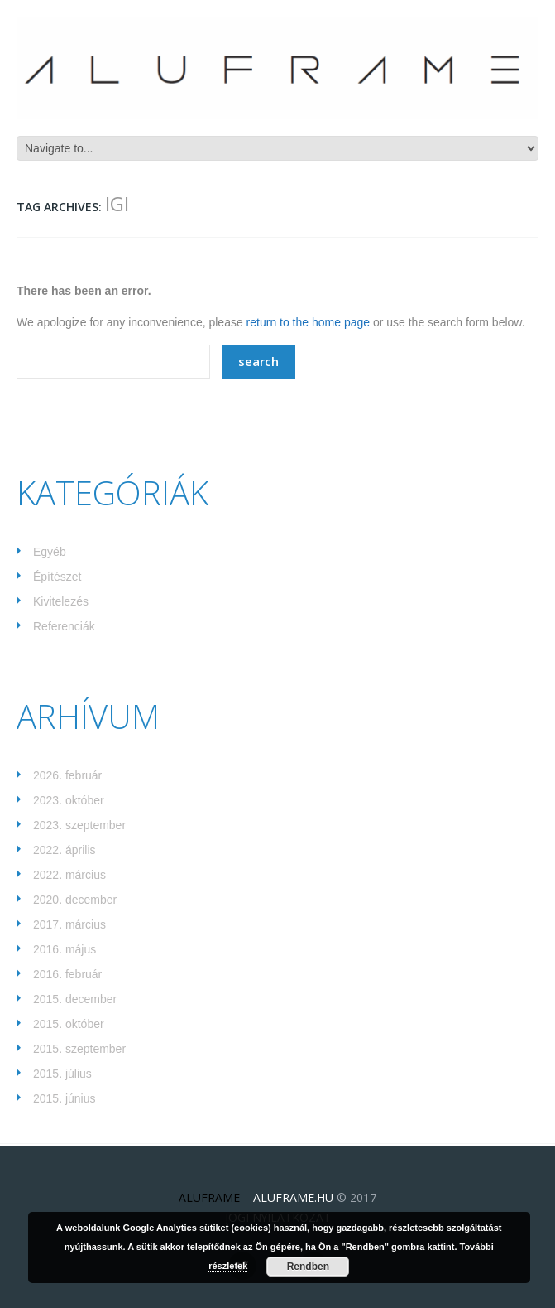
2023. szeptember (79, 825)
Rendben (308, 1266)
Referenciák (64, 626)
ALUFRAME (209, 1197)
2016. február (67, 974)
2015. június (64, 1098)
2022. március (69, 874)
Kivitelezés (61, 601)
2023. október (68, 800)
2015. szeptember (79, 1048)
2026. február (67, 775)
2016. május (64, 949)
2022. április (64, 850)
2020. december (75, 899)
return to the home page (308, 322)
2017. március (69, 924)
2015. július (62, 1073)
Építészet (57, 576)
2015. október (68, 1023)
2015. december (75, 999)
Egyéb (49, 551)
